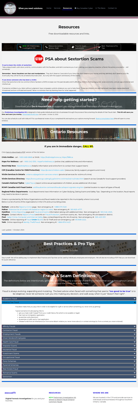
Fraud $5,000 (34, 220)
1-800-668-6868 (25, 157)
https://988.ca (67, 157)
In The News (100, 8)
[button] (69, 299)
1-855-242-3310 (30, 162)
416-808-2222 (80, 220)
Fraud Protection (52, 215)
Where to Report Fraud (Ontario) (62, 400)
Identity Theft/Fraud (31, 222)
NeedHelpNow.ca (24, 166)
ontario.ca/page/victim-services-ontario (42, 174)
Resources (67, 8)
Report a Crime (25, 207)
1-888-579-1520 (60, 207)
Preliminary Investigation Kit (64, 398)
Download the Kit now (30, 114)
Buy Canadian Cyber (84, 8)
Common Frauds (55, 402)
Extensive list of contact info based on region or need (31, 209)
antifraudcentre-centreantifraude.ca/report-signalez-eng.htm (58, 187)
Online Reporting (18, 212)
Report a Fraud (29, 215)
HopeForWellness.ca (45, 162)
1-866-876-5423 (64, 222)
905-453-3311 (100, 217)
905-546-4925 (106, 212)
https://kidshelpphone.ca (50, 157)
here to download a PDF (15, 152)
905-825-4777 (76, 209)
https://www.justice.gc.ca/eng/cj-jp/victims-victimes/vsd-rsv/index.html (55, 179)
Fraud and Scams (41, 212)
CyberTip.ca (30, 183)
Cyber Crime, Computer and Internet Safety (25, 217)
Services (57, 8)
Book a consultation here (105, 118)
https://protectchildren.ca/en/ (53, 170)
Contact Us (112, 8)
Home (48, 8)
